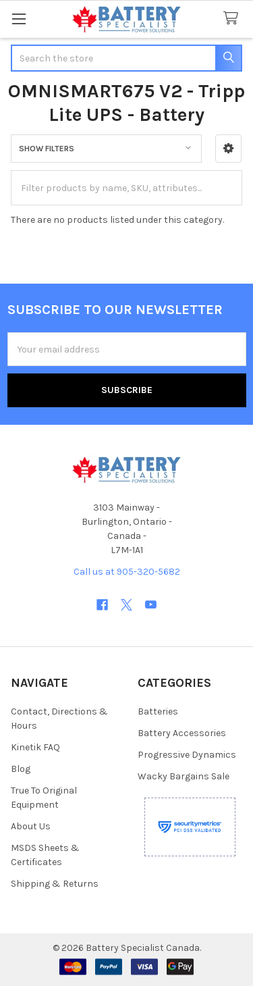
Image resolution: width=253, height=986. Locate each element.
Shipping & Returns (55, 883)
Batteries (158, 711)
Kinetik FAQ (35, 747)
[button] (228, 148)
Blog (20, 769)
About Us (31, 826)
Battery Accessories (182, 733)
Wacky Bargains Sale (183, 776)
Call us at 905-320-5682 (127, 571)
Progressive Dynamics (187, 754)
